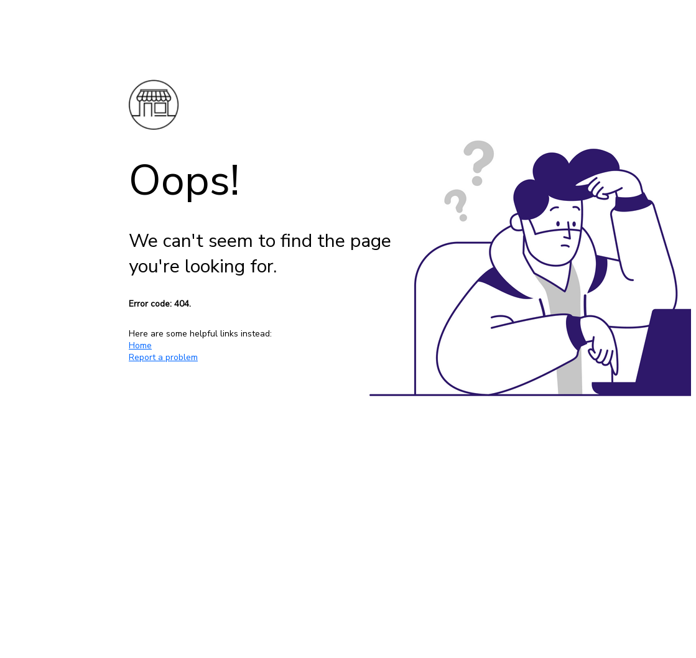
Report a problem (163, 357)
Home (140, 345)
